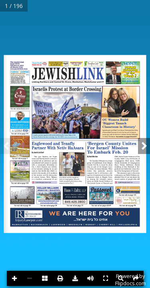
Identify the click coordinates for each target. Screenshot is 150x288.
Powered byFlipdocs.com (130, 279)
